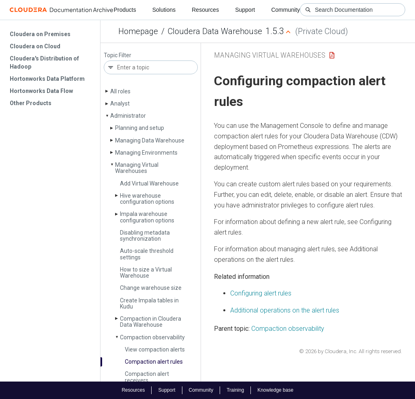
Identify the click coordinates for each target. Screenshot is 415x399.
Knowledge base (275, 390)
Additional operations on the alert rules (284, 310)
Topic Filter (117, 55)
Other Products (30, 103)
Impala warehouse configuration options (147, 217)
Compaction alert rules (154, 361)
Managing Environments (146, 152)
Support (245, 9)
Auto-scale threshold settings (146, 254)
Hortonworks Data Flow (41, 91)
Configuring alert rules (260, 293)
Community (285, 9)
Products (124, 9)
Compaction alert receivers (147, 377)
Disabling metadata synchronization (145, 235)
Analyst (120, 103)
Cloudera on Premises (40, 34)
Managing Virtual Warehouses (136, 168)
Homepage (138, 31)
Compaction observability (152, 337)
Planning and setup (139, 128)
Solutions (164, 9)
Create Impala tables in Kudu (149, 303)
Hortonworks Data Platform (47, 78)
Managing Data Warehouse (149, 140)
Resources (205, 9)
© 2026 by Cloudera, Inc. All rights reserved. (350, 351)
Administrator (128, 115)
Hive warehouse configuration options (147, 198)
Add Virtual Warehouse (149, 183)
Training (235, 390)
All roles (120, 91)
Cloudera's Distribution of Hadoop (44, 62)
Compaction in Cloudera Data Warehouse (150, 321)
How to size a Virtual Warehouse (146, 272)
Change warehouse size (151, 288)
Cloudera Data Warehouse (215, 31)
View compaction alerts (155, 349)
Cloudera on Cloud (35, 46)
